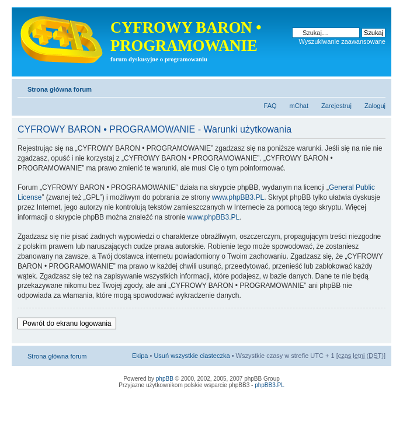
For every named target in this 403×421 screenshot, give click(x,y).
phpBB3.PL (269, 385)
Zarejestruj (336, 105)
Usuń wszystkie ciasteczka (192, 355)
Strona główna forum (59, 89)
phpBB (164, 378)
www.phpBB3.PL (238, 197)
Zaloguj (374, 105)
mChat (299, 105)
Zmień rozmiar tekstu (377, 87)
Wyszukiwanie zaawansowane (342, 41)
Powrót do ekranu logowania (67, 323)
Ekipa (140, 355)
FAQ (270, 105)
